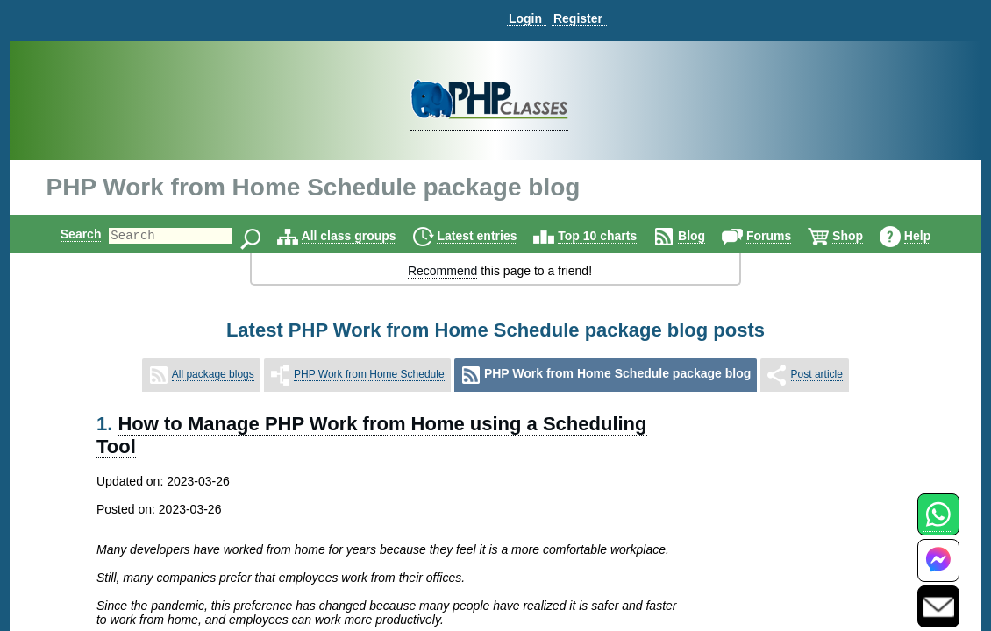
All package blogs (213, 374)
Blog (706, 236)
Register (577, 18)
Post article (817, 374)
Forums (783, 236)
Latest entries (491, 236)
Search (66, 234)
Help (932, 236)
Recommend (442, 271)
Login (525, 18)
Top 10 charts (612, 236)
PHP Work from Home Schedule (369, 374)
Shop (862, 236)
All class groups (364, 236)
